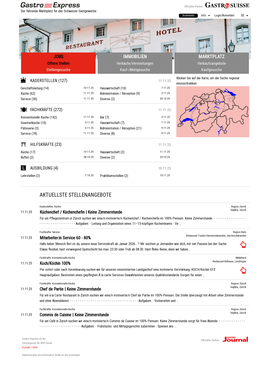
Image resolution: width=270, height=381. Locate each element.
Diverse (105, 99)
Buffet (25, 157)
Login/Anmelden (224, 16)
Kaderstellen (39, 80)
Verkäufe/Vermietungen (134, 63)
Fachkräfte (37, 109)
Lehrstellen (28, 176)
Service (26, 99)
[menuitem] (188, 16)
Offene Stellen (58, 63)
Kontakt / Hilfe (30, 347)
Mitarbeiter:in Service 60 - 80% (65, 237)
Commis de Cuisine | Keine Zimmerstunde (74, 314)
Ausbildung (37, 168)
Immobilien (135, 56)
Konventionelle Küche (35, 117)
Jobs (58, 56)
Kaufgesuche (211, 69)
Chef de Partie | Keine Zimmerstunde (70, 289)
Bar (102, 117)
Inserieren (188, 15)
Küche (25, 94)
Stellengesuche (58, 69)
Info (203, 16)
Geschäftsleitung (32, 88)
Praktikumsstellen (111, 176)
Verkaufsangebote (211, 63)
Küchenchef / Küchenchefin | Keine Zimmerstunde (81, 212)
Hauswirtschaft (110, 88)
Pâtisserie (27, 128)
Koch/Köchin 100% (55, 263)
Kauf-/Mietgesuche (135, 69)
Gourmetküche (30, 123)
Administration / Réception (117, 94)
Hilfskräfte (37, 144)
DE (242, 16)
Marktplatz (211, 56)
